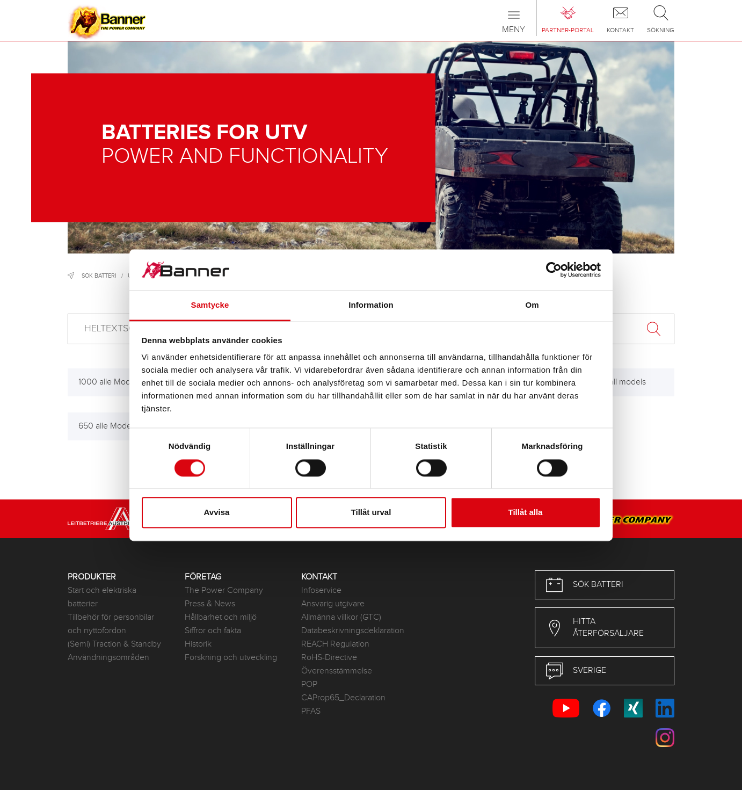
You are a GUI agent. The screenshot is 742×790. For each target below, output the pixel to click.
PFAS (311, 711)
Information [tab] (371, 305)
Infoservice (321, 590)
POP (309, 684)
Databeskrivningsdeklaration (351, 631)
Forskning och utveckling (231, 658)
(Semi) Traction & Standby (114, 644)
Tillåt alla (525, 512)
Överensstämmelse (336, 671)
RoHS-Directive (329, 658)
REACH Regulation (335, 644)
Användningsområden (108, 658)
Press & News (210, 604)
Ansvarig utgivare (333, 604)
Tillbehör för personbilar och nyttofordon (111, 624)
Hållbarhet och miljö (221, 617)
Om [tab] (532, 305)
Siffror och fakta (213, 631)
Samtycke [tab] (210, 305)
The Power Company (224, 590)
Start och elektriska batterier (102, 597)
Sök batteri (99, 275)
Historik (198, 644)
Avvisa (217, 512)
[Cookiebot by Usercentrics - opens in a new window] (554, 270)
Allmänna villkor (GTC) (341, 617)
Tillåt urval (371, 512)
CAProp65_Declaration (343, 698)
